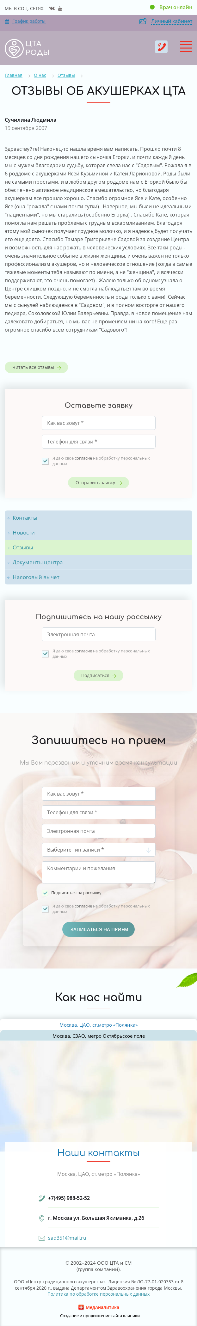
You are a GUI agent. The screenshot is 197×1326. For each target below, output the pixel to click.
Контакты (25, 517)
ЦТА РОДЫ (38, 48)
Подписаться (95, 675)
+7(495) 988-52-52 (161, 46)
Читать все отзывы (33, 367)
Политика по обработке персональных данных (98, 1294)
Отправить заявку (95, 483)
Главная (13, 75)
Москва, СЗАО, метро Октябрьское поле (98, 1036)
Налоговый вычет (36, 577)
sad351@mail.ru (67, 1237)
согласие (83, 458)
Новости (24, 532)
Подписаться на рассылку (76, 892)
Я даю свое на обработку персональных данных (101, 460)
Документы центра (38, 562)
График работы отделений (25, 21)
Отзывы (66, 75)
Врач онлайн (175, 7)
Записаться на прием (99, 929)
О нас (40, 75)
